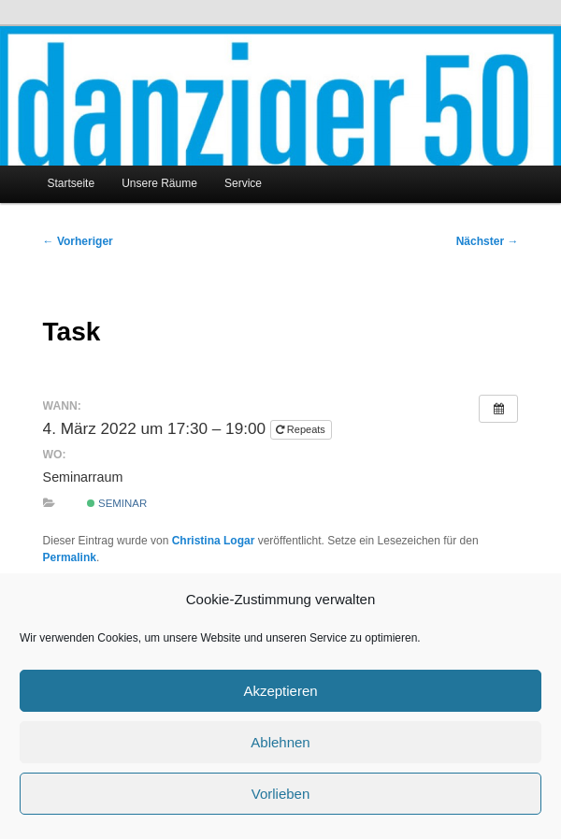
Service (243, 183)
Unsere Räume (159, 183)
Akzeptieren (280, 691)
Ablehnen (280, 742)
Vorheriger (78, 241)
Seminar (117, 503)
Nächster (487, 241)
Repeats (302, 429)
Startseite (70, 183)
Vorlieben (281, 794)
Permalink (69, 557)
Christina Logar (213, 540)
